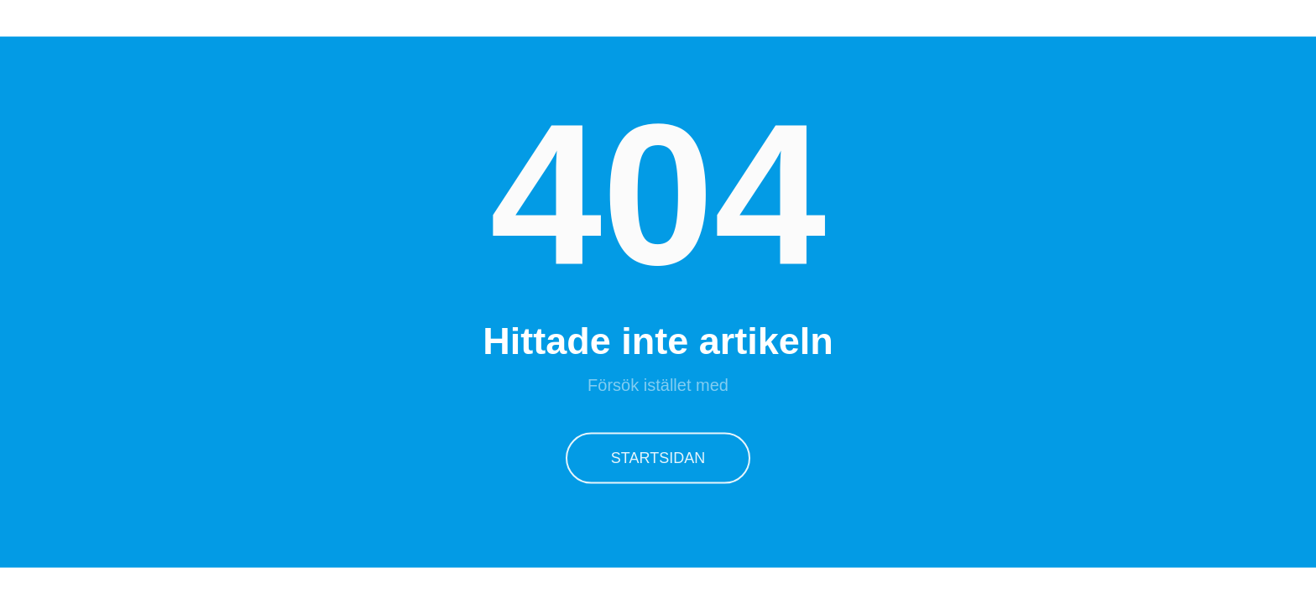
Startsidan (658, 456)
